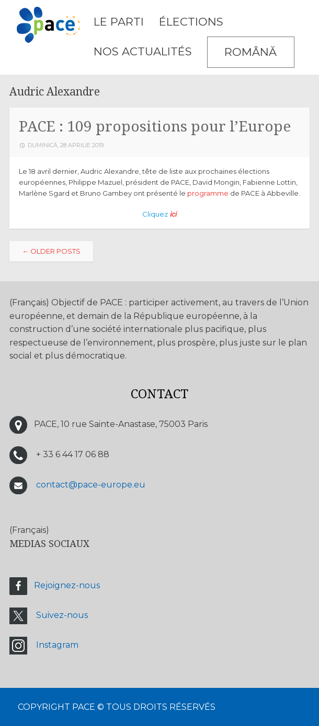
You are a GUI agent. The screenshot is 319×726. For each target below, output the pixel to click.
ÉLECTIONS (191, 21)
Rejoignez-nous (67, 585)
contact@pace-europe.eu (90, 485)
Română (250, 51)
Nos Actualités (143, 51)
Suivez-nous (62, 615)
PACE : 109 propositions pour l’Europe (155, 126)
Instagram (57, 645)
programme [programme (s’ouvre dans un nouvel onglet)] (208, 193)
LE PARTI (119, 21)
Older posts (51, 251)
